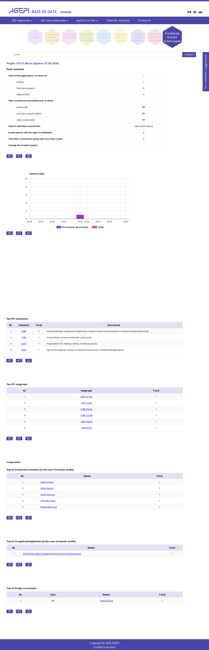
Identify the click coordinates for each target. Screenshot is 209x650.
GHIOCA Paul (46, 482)
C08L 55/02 (86, 427)
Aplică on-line (87, 20)
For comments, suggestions (205, 72)
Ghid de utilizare (117, 20)
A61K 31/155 (86, 396)
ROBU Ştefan (46, 488)
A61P (23, 349)
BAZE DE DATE (44, 11)
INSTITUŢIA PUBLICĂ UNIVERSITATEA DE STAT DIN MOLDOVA (52, 553)
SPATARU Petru (48, 500)
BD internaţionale (54, 20)
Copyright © (97, 643)
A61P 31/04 (86, 402)
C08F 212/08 (86, 415)
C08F (24, 331)
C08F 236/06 (86, 421)
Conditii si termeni (104, 647)
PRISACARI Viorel (48, 506)
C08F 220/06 (86, 409)
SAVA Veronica (47, 494)
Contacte (144, 20)
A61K (23, 343)
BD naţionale (22, 20)
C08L (24, 337)
